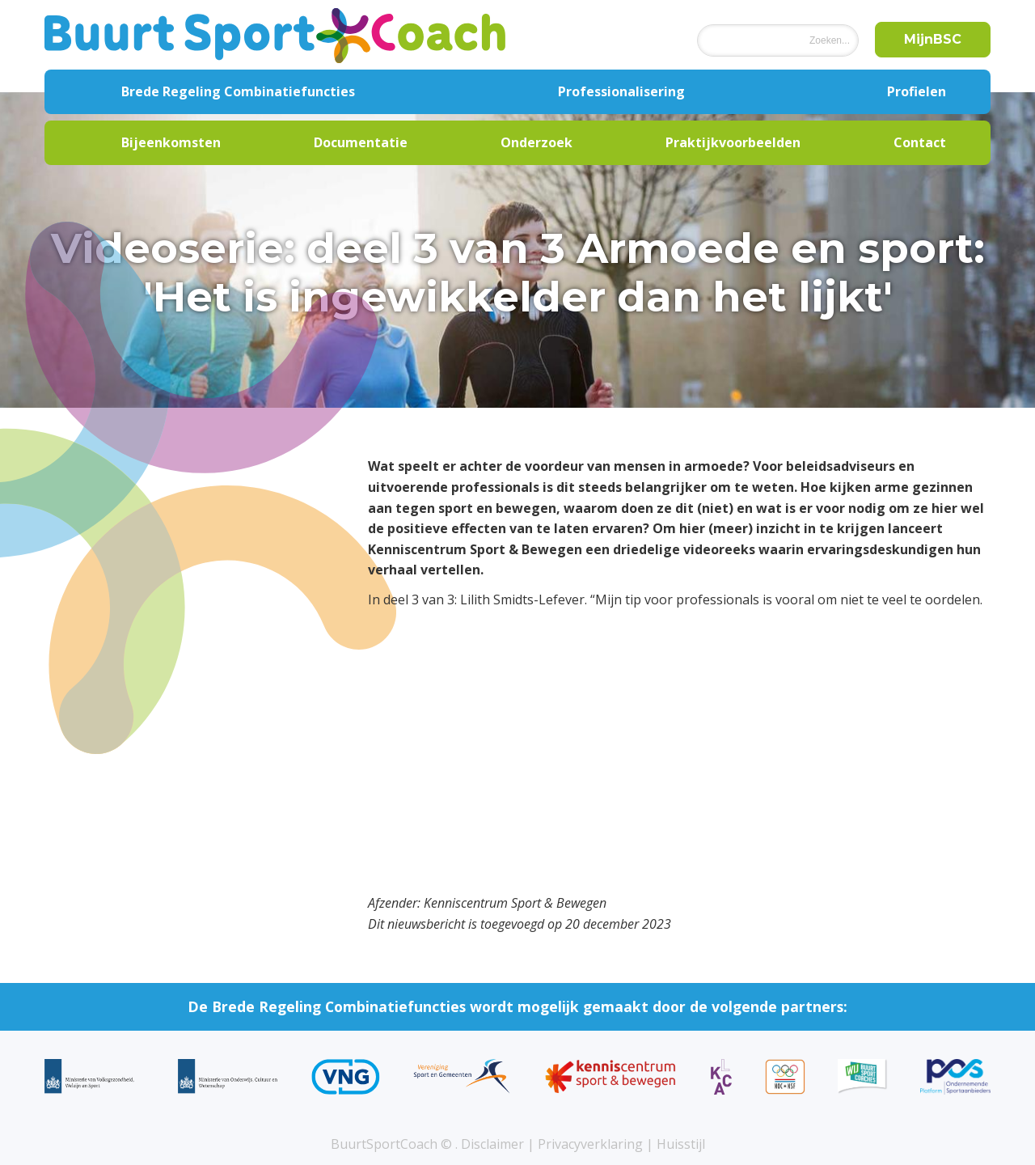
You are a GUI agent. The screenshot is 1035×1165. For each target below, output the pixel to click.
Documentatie (361, 142)
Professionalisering (621, 91)
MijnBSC (932, 39)
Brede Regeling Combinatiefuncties (238, 91)
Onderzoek (536, 142)
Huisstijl (681, 1144)
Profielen (916, 91)
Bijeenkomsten (171, 142)
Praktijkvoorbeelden (733, 142)
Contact (919, 142)
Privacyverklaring (590, 1144)
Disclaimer (492, 1144)
